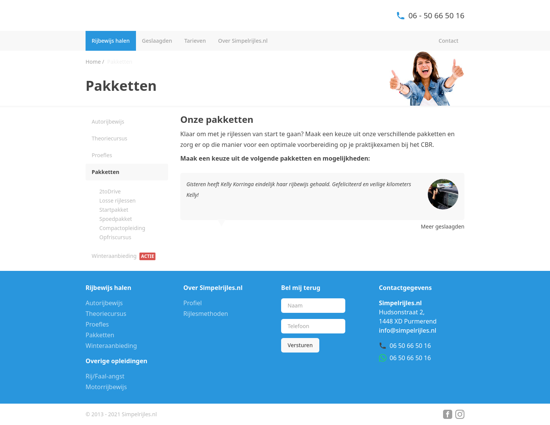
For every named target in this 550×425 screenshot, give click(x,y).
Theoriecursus (109, 138)
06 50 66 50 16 (410, 345)
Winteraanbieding (123, 256)
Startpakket (113, 209)
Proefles (102, 155)
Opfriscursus (115, 237)
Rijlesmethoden (205, 313)
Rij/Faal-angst (105, 376)
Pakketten (105, 171)
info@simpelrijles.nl (407, 330)
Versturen (300, 345)
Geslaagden (157, 40)
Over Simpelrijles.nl (243, 40)
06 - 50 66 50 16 (430, 15)
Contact (448, 40)
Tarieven (195, 40)
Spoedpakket (115, 218)
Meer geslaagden (442, 226)
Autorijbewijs (108, 121)
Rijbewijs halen (111, 40)
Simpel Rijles (126, 15)
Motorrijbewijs (106, 387)
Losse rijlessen (117, 200)
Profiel (192, 303)
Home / (95, 61)
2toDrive (110, 191)
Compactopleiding (122, 228)
